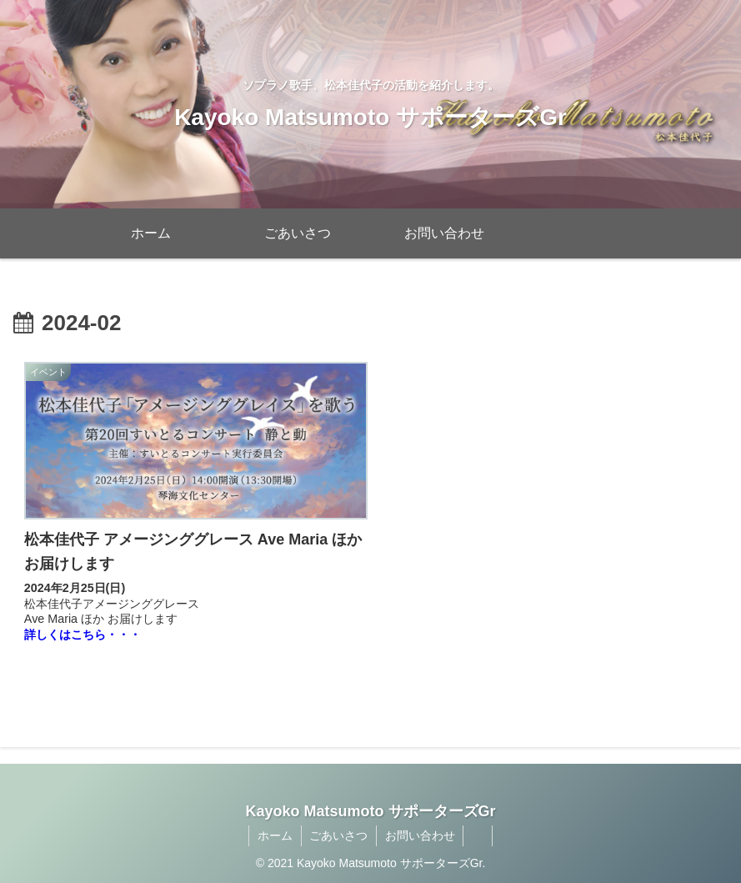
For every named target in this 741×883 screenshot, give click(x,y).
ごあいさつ (338, 831)
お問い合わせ (420, 831)
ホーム (274, 831)
